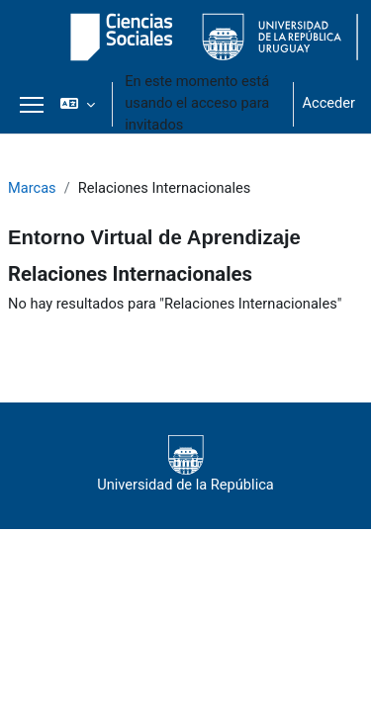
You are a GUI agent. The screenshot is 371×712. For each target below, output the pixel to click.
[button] (77, 104)
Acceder (328, 103)
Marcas (32, 188)
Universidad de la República (185, 464)
